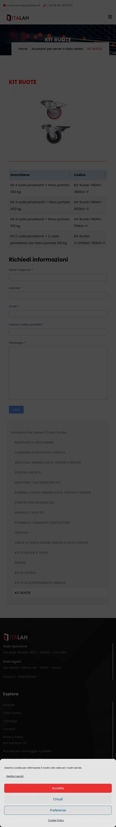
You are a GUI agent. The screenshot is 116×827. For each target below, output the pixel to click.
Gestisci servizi (14, 776)
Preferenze (58, 810)
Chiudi (58, 799)
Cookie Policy (56, 820)
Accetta (58, 788)
